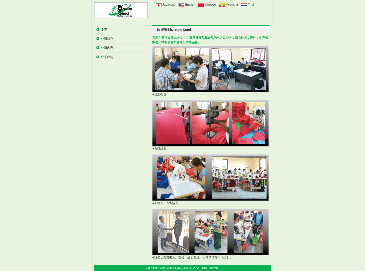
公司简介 (107, 38)
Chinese (210, 4)
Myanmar (231, 4)
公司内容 (107, 48)
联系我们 (107, 57)
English (187, 4)
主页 (104, 29)
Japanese (166, 4)
